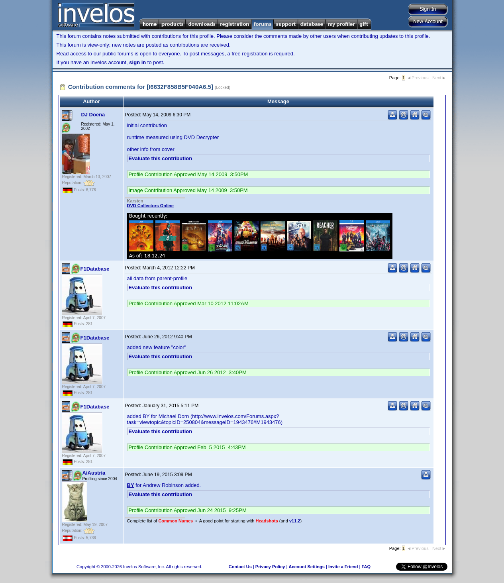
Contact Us (240, 566)
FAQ (366, 566)
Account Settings (306, 566)
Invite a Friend (343, 566)
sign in (137, 62)
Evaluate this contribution (160, 158)
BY (130, 485)
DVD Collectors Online (150, 205)
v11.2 (294, 520)
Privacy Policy (270, 566)
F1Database (95, 269)
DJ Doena (93, 115)
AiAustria (94, 473)
